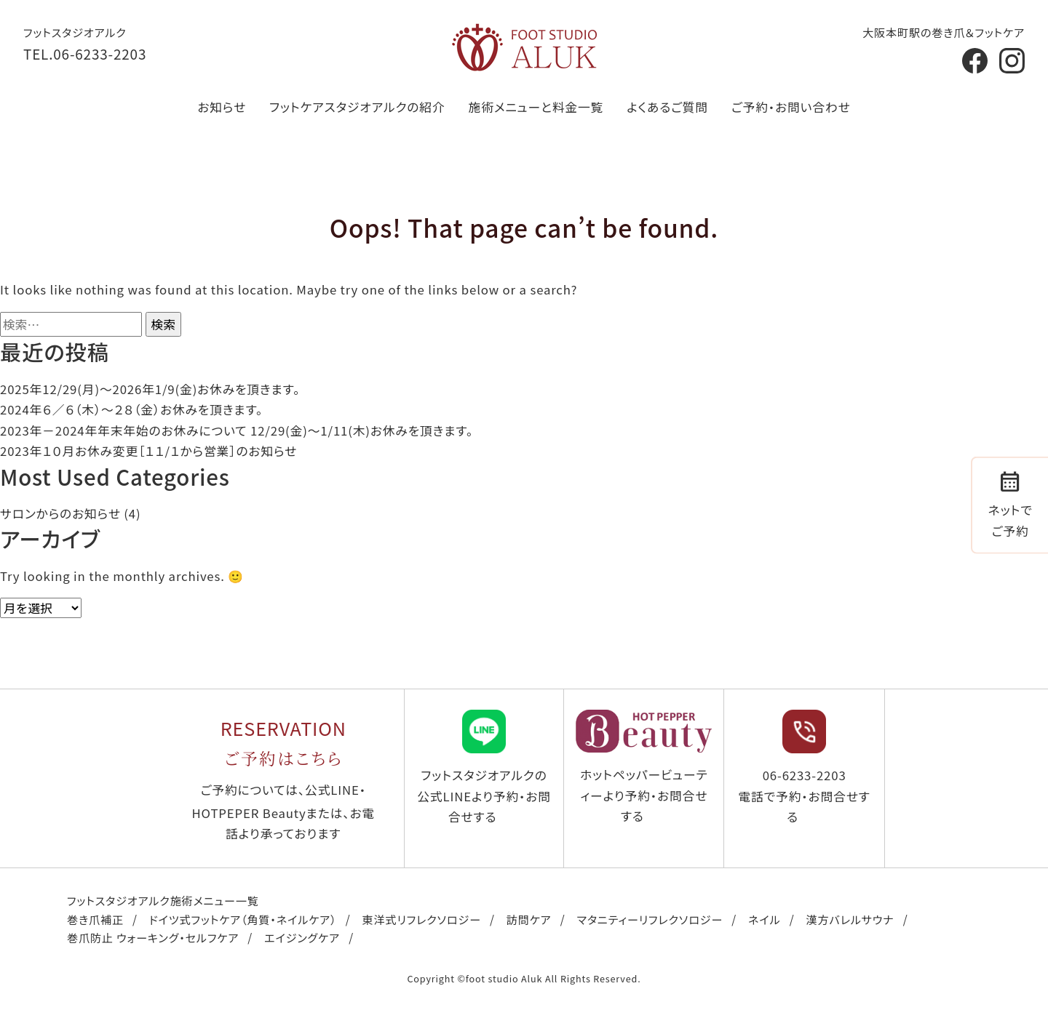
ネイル (764, 919)
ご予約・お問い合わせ (791, 107)
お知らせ (221, 107)
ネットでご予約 (1010, 502)
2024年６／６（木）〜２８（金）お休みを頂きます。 (131, 409)
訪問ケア (529, 919)
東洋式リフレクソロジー (421, 919)
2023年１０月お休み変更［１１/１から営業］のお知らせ (148, 451)
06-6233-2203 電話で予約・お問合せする (804, 767)
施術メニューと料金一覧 (536, 107)
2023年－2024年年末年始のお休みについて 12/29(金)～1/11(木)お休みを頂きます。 (236, 430)
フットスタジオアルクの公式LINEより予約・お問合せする (484, 767)
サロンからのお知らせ (60, 513)
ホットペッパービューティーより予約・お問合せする (644, 767)
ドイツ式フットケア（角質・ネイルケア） (243, 919)
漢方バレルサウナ (850, 919)
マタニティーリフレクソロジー (650, 919)
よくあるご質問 (667, 107)
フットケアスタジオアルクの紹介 (357, 107)
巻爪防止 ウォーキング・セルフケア (153, 937)
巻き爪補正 (95, 919)
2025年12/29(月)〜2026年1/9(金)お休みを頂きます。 (150, 389)
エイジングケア (302, 937)
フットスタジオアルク (75, 32)
